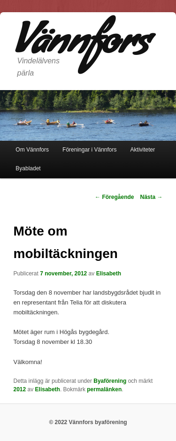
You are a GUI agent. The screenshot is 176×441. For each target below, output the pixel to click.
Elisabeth (108, 273)
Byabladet (27, 168)
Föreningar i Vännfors (89, 149)
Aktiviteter (142, 149)
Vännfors (81, 46)
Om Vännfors (32, 149)
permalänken (104, 389)
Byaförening (109, 381)
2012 (20, 389)
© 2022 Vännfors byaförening (88, 422)
